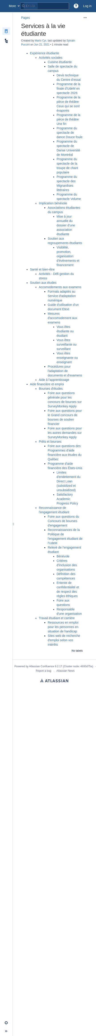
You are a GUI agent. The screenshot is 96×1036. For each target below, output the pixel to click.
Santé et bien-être (42, 269)
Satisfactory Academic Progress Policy (67, 499)
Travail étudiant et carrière (57, 618)
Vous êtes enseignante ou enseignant (67, 358)
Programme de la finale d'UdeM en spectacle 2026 (68, 88)
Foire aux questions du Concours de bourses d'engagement (63, 521)
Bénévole (63, 556)
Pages (25, 17)
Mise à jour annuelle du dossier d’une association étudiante (66, 225)
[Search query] (44, 5)
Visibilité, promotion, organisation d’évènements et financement (68, 256)
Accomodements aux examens (60, 287)
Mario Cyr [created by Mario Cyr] (40, 40)
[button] (76, 5)
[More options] (85, 17)
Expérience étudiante (44, 53)
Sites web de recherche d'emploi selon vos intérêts (64, 640)
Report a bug (43, 670)
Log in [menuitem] (87, 6)
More (12, 6)
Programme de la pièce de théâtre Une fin (68, 119)
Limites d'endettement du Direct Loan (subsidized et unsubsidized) (68, 481)
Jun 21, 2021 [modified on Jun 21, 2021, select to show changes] (41, 44)
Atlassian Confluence (41, 666)
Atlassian (54, 680)
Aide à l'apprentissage (54, 380)
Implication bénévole (53, 203)
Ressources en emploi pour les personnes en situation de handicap (63, 627)
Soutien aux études (43, 282)
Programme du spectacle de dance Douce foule (69, 132)
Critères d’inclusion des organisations (67, 565)
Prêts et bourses (50, 441)
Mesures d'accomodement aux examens (62, 318)
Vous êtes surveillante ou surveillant (66, 344)
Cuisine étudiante (60, 62)
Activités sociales (51, 57)
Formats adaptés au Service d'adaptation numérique (62, 296)
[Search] (23, 6)
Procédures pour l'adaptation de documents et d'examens (65, 371)
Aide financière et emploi (47, 384)
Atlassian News (65, 670)
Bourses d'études (51, 388)
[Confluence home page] (4, 5)
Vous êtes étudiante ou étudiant (65, 331)
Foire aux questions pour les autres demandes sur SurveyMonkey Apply (65, 433)
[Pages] (6, 31)
